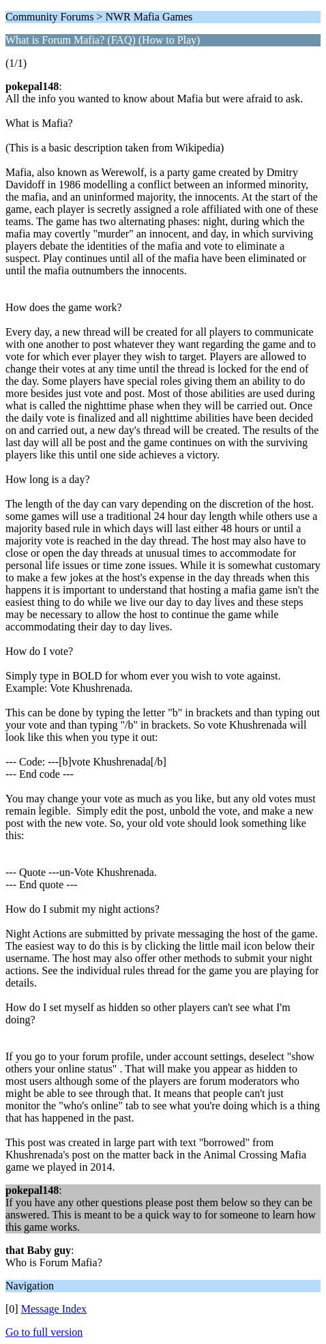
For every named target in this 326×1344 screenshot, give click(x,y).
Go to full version (44, 1332)
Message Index (54, 1309)
